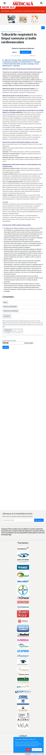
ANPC (43, 754)
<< (43, 27)
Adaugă (6, 347)
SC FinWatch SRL (35, 754)
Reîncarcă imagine (28, 343)
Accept (28, 749)
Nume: (5, 302)
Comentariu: (7, 316)
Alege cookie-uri (36, 749)
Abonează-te (39, 520)
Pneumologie (19, 31)
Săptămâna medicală (6, 31)
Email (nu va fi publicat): (10, 306)
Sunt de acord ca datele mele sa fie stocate (13, 331)
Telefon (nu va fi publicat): (11, 311)
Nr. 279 (13, 31)
